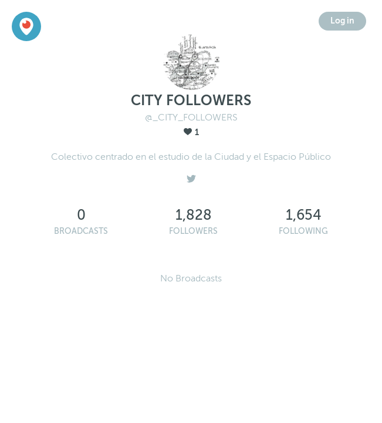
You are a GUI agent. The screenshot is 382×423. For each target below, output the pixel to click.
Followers (193, 231)
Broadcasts (81, 231)
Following (303, 231)
